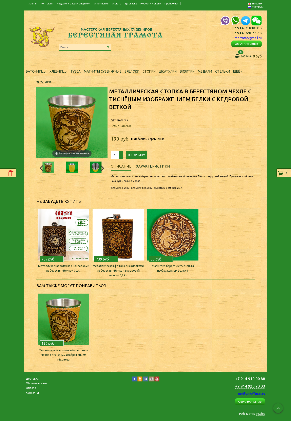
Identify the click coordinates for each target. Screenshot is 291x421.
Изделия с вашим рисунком (74, 3)
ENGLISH (255, 3)
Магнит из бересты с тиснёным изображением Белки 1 (173, 268)
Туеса (76, 71)
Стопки (149, 71)
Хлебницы (58, 71)
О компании (101, 3)
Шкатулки (168, 71)
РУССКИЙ (256, 7)
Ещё (237, 71)
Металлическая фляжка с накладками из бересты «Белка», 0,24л (63, 268)
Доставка (131, 3)
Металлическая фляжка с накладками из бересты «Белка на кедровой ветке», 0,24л (118, 270)
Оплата (116, 3)
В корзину (136, 155)
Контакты (47, 3)
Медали (205, 71)
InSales (260, 413)
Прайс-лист (171, 3)
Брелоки (131, 71)
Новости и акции (150, 3)
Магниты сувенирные (102, 71)
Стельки (222, 71)
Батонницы (36, 71)
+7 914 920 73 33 (247, 33)
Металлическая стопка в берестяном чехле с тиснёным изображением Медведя (64, 355)
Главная (32, 3)
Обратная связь (36, 383)
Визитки (187, 71)
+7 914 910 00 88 (247, 28)
